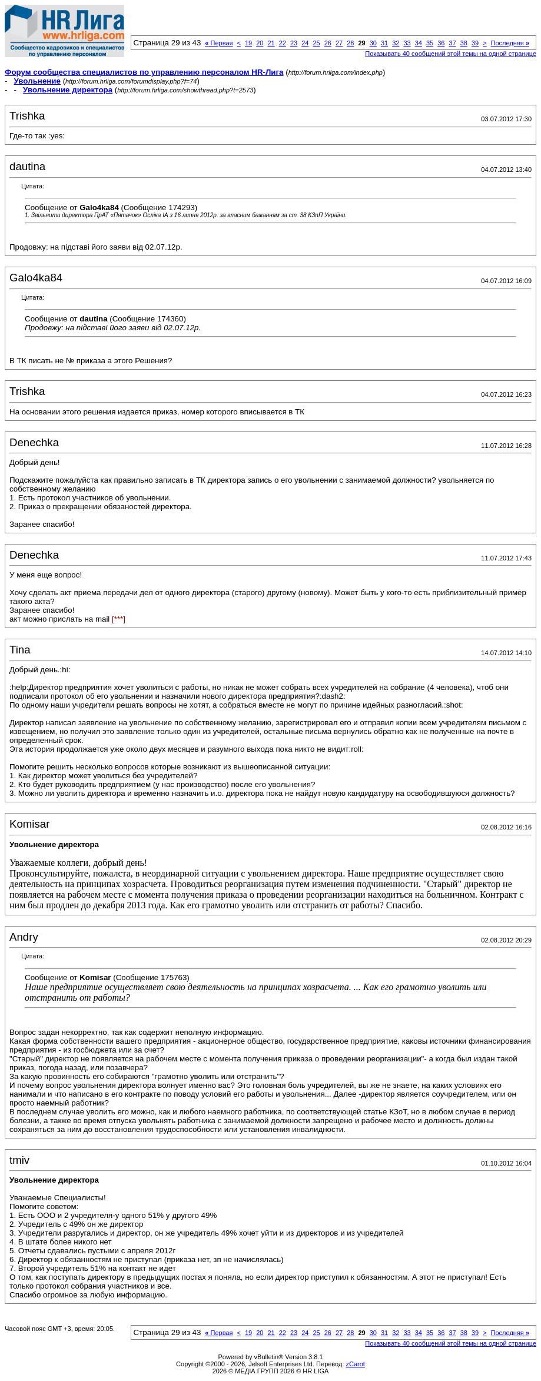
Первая (219, 43)
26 (327, 43)
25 (316, 43)
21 (270, 43)
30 (373, 43)
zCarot (355, 1363)
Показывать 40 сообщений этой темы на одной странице (450, 53)
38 (463, 43)
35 (429, 43)
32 (395, 43)
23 (293, 43)
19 (248, 43)
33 (406, 43)
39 (475, 43)
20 (259, 43)
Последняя (510, 43)
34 (418, 43)
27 (339, 43)
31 (384, 43)
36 (440, 43)
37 (452, 43)
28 (350, 43)
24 (304, 43)
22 (282, 43)
